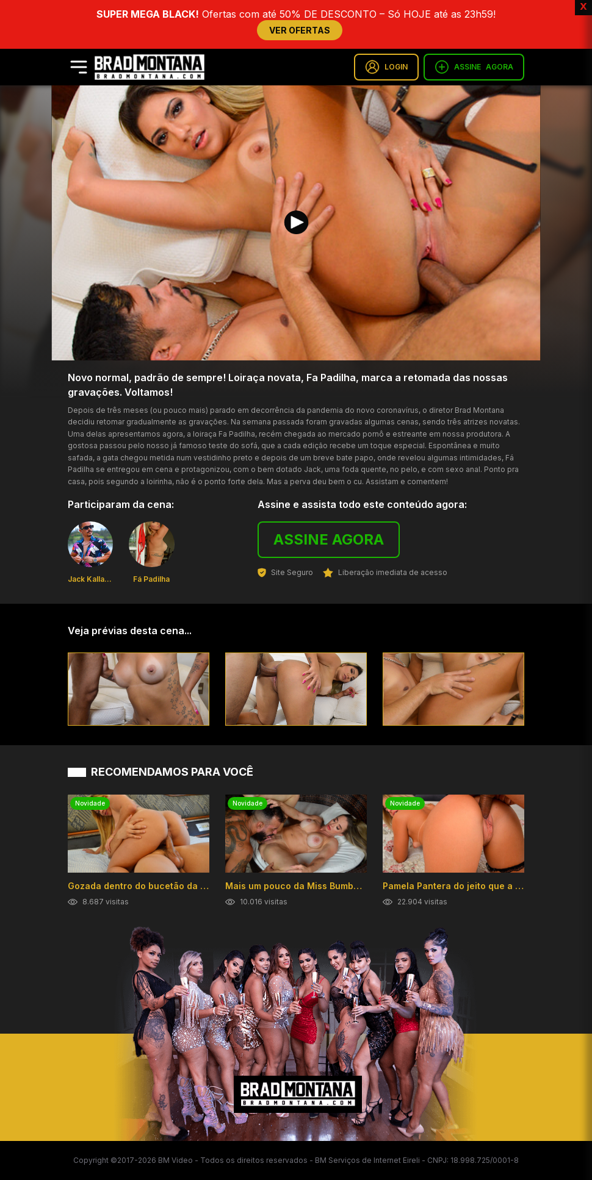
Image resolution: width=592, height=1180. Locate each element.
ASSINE (474, 67)
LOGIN (386, 67)
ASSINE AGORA (328, 539)
